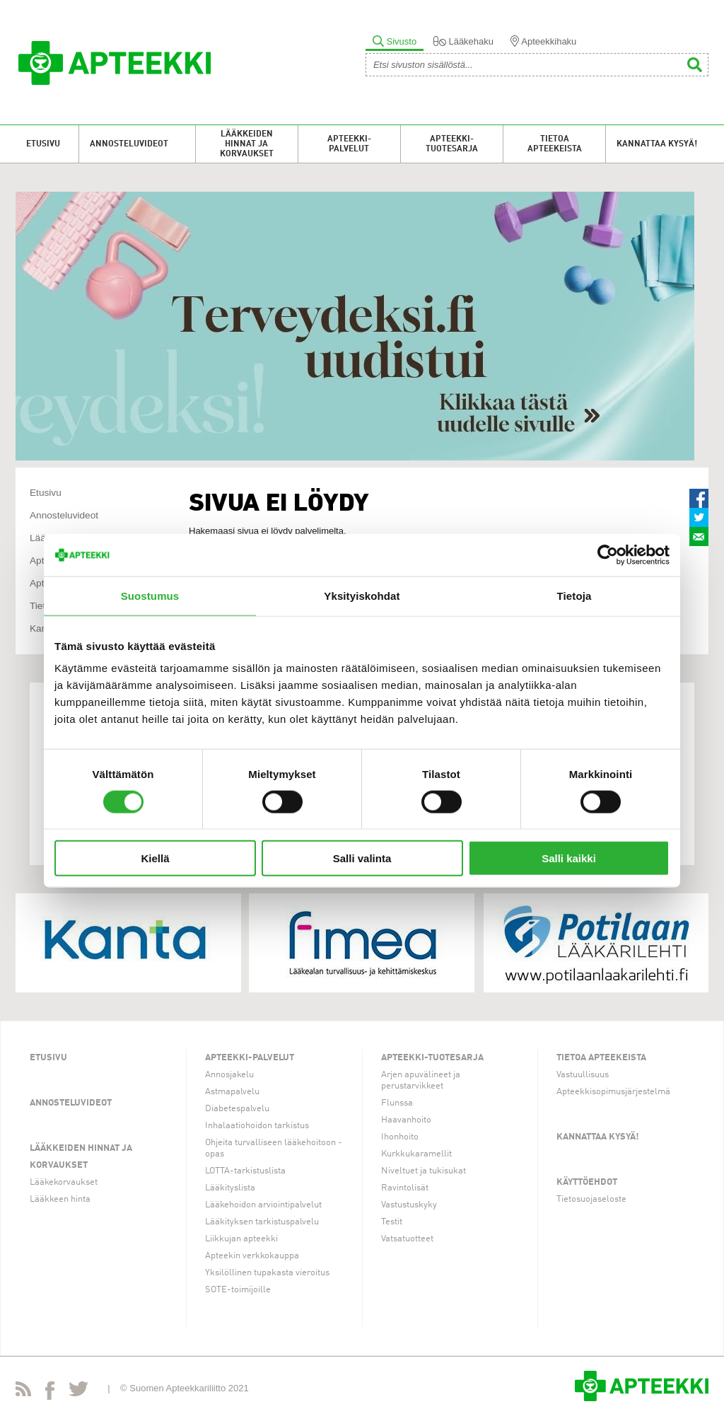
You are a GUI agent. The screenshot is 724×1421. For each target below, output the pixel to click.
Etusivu (43, 144)
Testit (391, 1221)
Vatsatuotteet (407, 1238)
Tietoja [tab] (574, 595)
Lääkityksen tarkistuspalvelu (262, 1221)
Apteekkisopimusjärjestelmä (613, 1091)
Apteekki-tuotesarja (452, 144)
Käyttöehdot (586, 1182)
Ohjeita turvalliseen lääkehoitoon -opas (273, 1148)
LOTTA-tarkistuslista (245, 1171)
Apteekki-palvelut (349, 144)
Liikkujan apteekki (241, 1238)
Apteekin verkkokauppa (252, 1255)
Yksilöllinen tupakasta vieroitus (267, 1272)
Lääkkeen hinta (60, 1199)
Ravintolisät (404, 1188)
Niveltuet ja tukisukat (423, 1171)
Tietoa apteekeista (554, 144)
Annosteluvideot (129, 144)
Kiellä (155, 858)
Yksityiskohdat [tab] (361, 595)
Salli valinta (362, 858)
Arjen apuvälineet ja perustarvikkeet (420, 1080)
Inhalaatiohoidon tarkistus (257, 1125)
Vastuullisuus (582, 1074)
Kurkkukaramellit (416, 1154)
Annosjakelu (229, 1074)
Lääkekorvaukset (64, 1182)
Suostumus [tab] (150, 595)
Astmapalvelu (232, 1091)
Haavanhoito (406, 1120)
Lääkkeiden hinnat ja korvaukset (247, 144)
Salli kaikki (569, 858)
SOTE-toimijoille (238, 1289)
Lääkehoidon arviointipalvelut (263, 1205)
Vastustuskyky (409, 1205)
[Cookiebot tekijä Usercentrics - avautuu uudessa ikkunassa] (608, 554)
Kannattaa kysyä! (657, 144)
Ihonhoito (400, 1137)
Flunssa (397, 1103)
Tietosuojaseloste (591, 1199)
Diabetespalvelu (237, 1108)
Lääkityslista (230, 1188)
